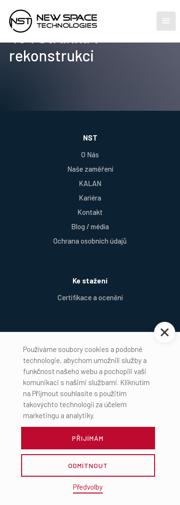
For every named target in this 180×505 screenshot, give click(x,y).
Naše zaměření (90, 168)
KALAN (90, 183)
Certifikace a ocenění (90, 297)
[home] (69, 21)
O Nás (90, 154)
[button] (166, 21)
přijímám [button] (88, 438)
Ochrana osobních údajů (90, 240)
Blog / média (90, 226)
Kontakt (90, 212)
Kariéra (90, 197)
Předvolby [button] (88, 486)
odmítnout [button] (88, 465)
